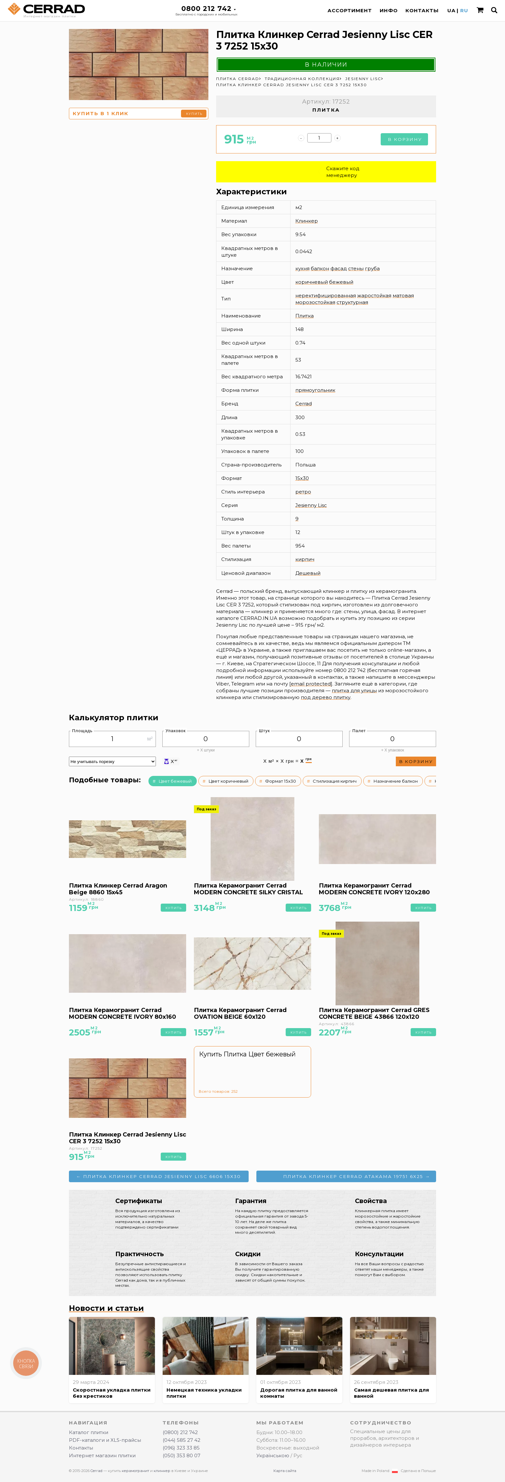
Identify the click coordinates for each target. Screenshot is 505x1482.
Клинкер (306, 221)
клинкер (162, 1470)
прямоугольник (315, 390)
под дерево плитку (325, 697)
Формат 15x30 (280, 781)
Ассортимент (350, 10)
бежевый (341, 282)
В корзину (405, 139)
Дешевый (307, 573)
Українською (272, 1455)
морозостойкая (315, 302)
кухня (302, 268)
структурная (352, 302)
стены (356, 268)
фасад (338, 268)
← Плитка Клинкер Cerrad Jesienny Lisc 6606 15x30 (158, 1176)
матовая (403, 295)
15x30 (302, 478)
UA (451, 10)
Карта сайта (284, 1470)
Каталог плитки (88, 1432)
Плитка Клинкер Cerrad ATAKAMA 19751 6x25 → (356, 1176)
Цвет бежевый (175, 781)
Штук (264, 730)
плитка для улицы (354, 690)
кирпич (304, 559)
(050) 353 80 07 (181, 1455)
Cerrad (303, 403)
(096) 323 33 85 (181, 1448)
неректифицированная (325, 295)
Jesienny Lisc (311, 505)
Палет (359, 730)
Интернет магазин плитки (102, 1455)
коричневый (311, 282)
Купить (194, 113)
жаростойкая (374, 295)
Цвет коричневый (228, 781)
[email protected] (310, 684)
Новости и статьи (106, 1308)
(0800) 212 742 (180, 1432)
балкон (320, 268)
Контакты (422, 10)
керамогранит (135, 1470)
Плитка (304, 316)
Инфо (389, 10)
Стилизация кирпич (335, 781)
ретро (303, 492)
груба (372, 268)
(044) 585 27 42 (181, 1440)
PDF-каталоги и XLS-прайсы (105, 1440)
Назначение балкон (395, 781)
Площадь (82, 730)
